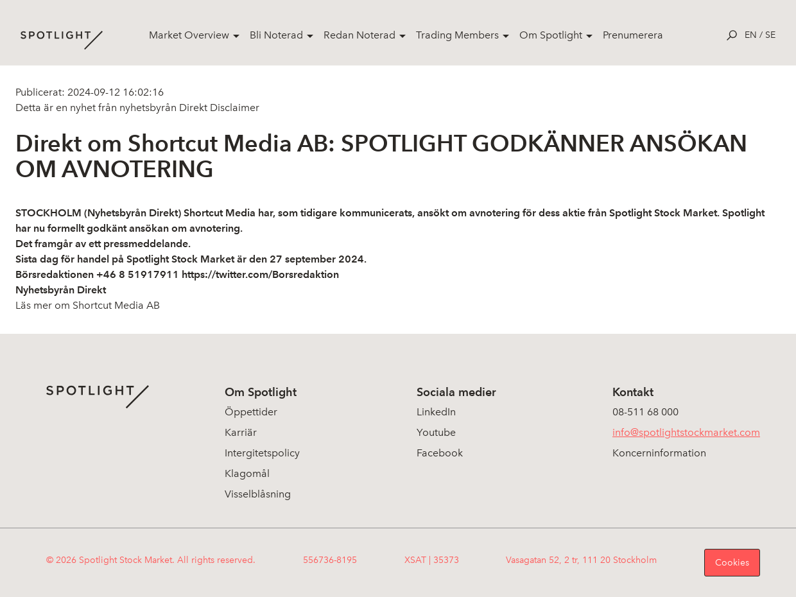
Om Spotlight (550, 35)
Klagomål (247, 473)
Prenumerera (633, 35)
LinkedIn (436, 412)
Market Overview (189, 35)
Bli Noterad (276, 35)
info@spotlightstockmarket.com (686, 432)
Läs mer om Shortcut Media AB (87, 305)
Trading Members (457, 35)
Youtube (436, 432)
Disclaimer (233, 107)
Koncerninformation (659, 453)
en (751, 35)
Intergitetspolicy (262, 453)
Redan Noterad (359, 35)
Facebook (440, 453)
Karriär (241, 432)
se (770, 35)
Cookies (732, 562)
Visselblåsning (258, 494)
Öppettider (251, 412)
